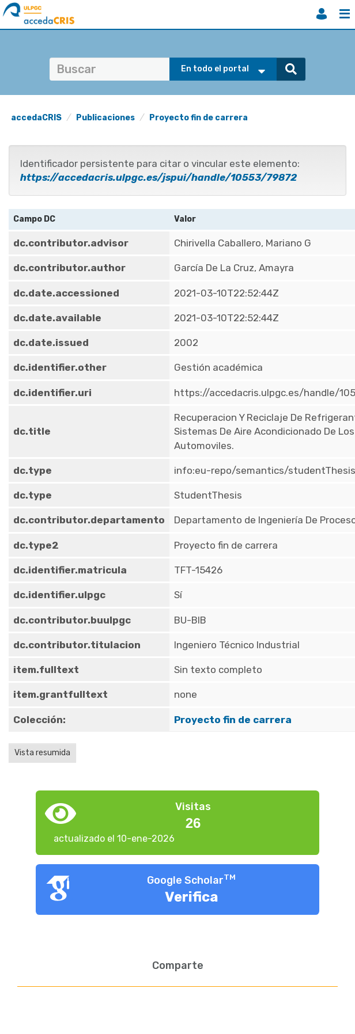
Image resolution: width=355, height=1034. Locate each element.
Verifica (191, 897)
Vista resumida (42, 753)
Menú (345, 14)
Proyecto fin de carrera (198, 118)
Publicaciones (105, 118)
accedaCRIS (36, 118)
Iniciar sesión (321, 14)
